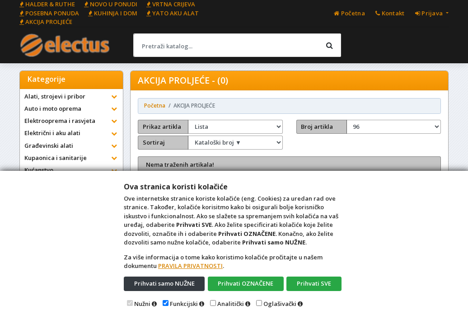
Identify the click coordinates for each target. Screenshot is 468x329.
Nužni (142, 304)
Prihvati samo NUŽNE (164, 283)
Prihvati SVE (314, 283)
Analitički (230, 304)
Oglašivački (279, 304)
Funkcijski (184, 304)
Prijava (430, 13)
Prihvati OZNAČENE (245, 283)
